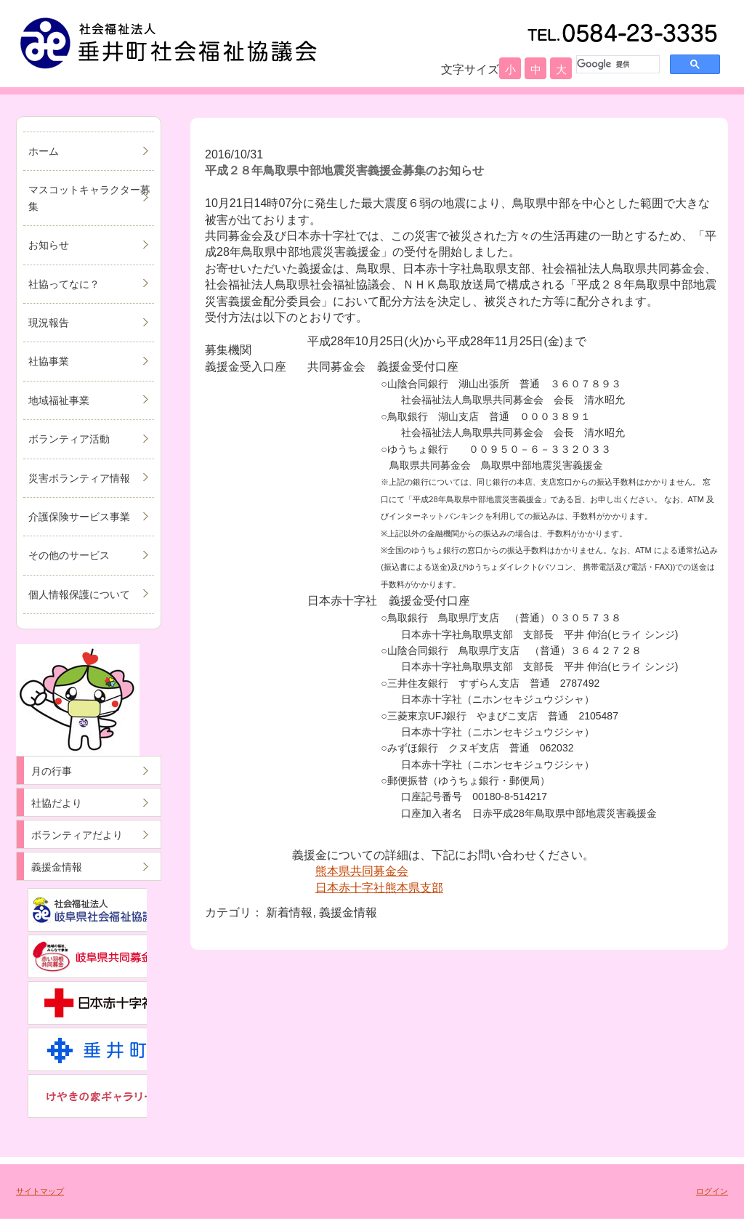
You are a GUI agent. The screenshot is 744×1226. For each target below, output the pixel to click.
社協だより (56, 803)
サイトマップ (40, 1191)
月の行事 (51, 771)
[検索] (616, 64)
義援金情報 (56, 867)
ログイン (712, 1191)
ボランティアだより (77, 835)
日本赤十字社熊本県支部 (379, 888)
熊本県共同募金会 (361, 871)
